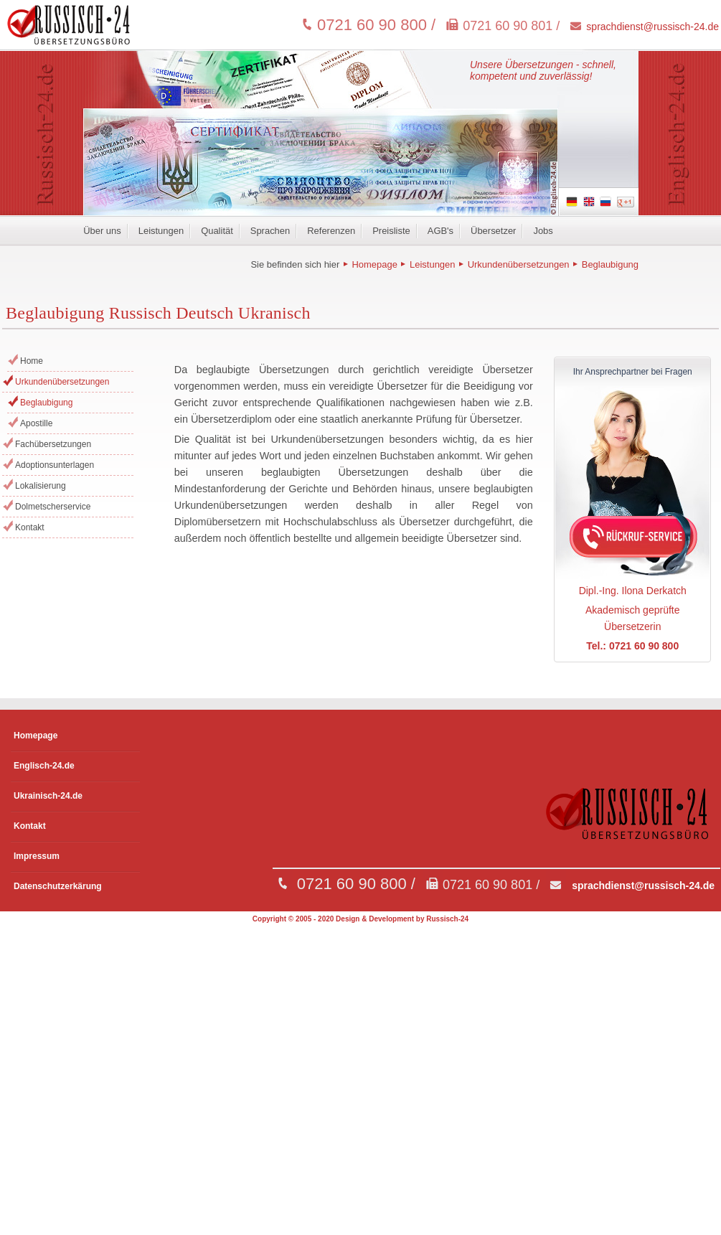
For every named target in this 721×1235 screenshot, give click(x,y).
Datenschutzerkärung (58, 886)
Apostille (36, 423)
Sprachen (270, 230)
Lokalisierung (40, 486)
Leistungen (161, 230)
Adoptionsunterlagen (54, 465)
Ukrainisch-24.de (48, 796)
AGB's (440, 230)
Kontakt (29, 527)
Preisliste (391, 230)
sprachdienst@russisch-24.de (652, 26)
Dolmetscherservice (52, 507)
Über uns (102, 230)
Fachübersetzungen (53, 444)
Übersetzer (493, 230)
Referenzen (331, 230)
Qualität (217, 230)
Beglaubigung (610, 264)
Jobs (542, 230)
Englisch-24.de (44, 766)
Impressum (37, 856)
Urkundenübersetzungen (519, 264)
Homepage (374, 264)
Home (31, 361)
